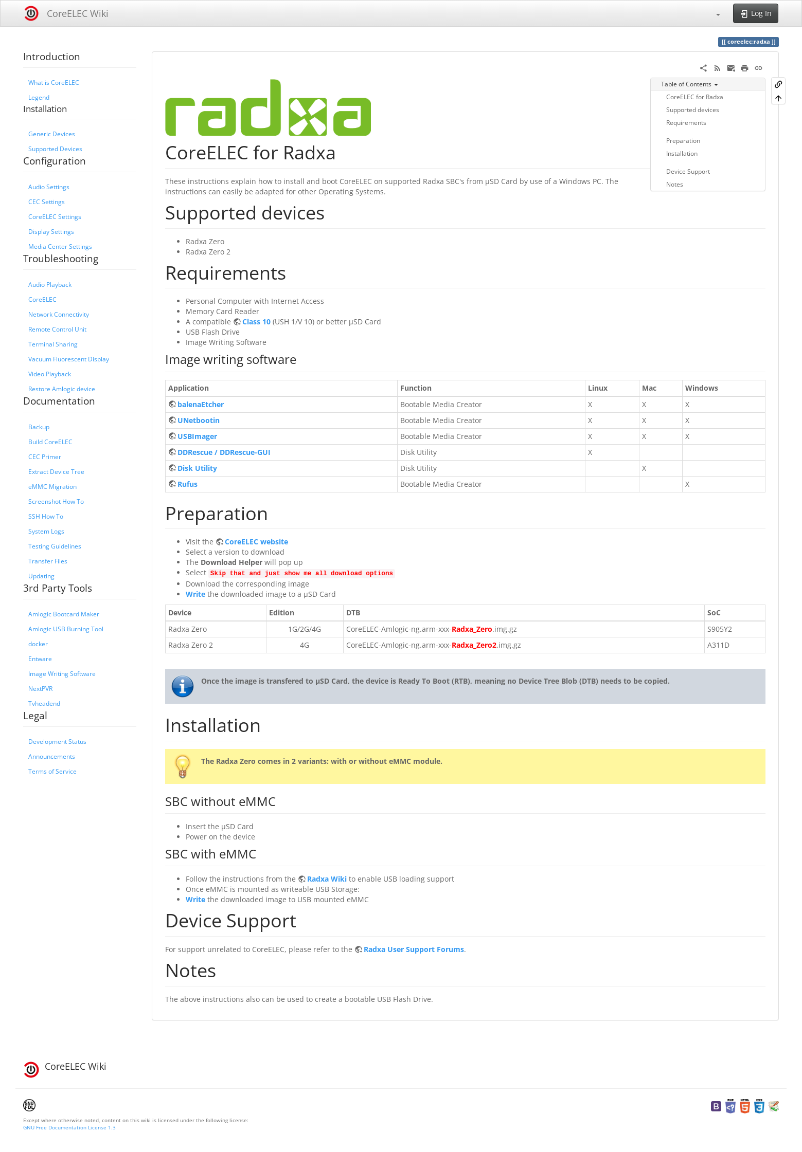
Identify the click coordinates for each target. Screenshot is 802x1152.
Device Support (688, 171)
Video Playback (49, 374)
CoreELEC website (256, 541)
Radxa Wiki (327, 879)
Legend (38, 97)
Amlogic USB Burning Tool (65, 629)
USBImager (197, 436)
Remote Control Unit (57, 329)
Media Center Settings (60, 246)
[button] (713, 13)
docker (38, 643)
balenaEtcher (200, 404)
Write (195, 594)
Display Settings (51, 231)
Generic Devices (51, 134)
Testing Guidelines (54, 546)
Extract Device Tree (56, 471)
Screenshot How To (56, 501)
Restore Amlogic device (61, 389)
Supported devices (692, 109)
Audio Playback (50, 284)
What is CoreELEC (53, 82)
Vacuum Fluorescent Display (68, 359)
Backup (38, 427)
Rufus (187, 484)
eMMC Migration (52, 486)
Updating (41, 576)
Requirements (686, 122)
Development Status (57, 741)
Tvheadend (44, 703)
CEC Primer (44, 456)
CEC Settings (46, 201)
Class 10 (256, 321)
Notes (674, 184)
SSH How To (45, 516)
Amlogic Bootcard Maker (63, 614)
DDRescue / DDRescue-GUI (224, 452)
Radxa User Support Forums (414, 949)
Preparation (683, 140)
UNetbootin (198, 420)
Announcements (51, 756)
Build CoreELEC (50, 441)
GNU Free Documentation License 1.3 (69, 1127)
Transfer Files (47, 561)
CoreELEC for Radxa (694, 97)
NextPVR (40, 688)
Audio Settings (48, 186)
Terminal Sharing (53, 344)
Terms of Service (52, 771)
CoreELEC (42, 299)
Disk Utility (197, 468)
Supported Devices (55, 148)
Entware (40, 658)
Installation (682, 153)
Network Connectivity (58, 314)
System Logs (46, 531)
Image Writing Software (62, 673)
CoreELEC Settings (54, 216)
